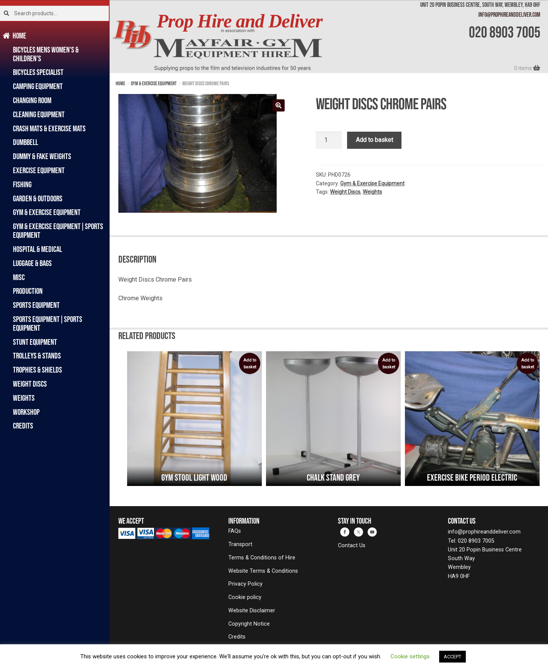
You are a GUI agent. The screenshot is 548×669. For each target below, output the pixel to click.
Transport (240, 544)
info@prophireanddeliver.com (509, 14)
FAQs (234, 531)
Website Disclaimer (251, 610)
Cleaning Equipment (39, 114)
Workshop (26, 412)
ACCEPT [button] (452, 656)
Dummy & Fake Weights (42, 156)
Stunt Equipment (35, 342)
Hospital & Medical (37, 249)
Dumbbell (25, 142)
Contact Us (351, 545)
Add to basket (374, 139)
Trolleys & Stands (37, 355)
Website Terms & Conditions (263, 571)
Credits (23, 425)
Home (19, 35)
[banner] (329, 36)
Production (28, 291)
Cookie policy (244, 597)
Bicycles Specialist (38, 72)
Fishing (22, 184)
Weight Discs (30, 383)
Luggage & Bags (32, 263)
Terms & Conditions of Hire (261, 557)
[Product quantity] (329, 140)
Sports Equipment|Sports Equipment (47, 323)
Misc (19, 277)
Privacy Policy (245, 584)
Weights (24, 397)
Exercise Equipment (39, 170)
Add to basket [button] (249, 364)
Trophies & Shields (37, 369)
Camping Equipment (38, 86)
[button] (278, 105)
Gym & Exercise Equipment (47, 212)
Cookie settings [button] (410, 656)
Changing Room (32, 100)
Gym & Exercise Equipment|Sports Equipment (58, 230)
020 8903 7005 (504, 32)
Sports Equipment (36, 305)
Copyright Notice (249, 624)
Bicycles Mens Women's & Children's (46, 54)
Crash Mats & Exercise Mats (49, 128)
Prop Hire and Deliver (239, 21)
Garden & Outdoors (37, 198)
